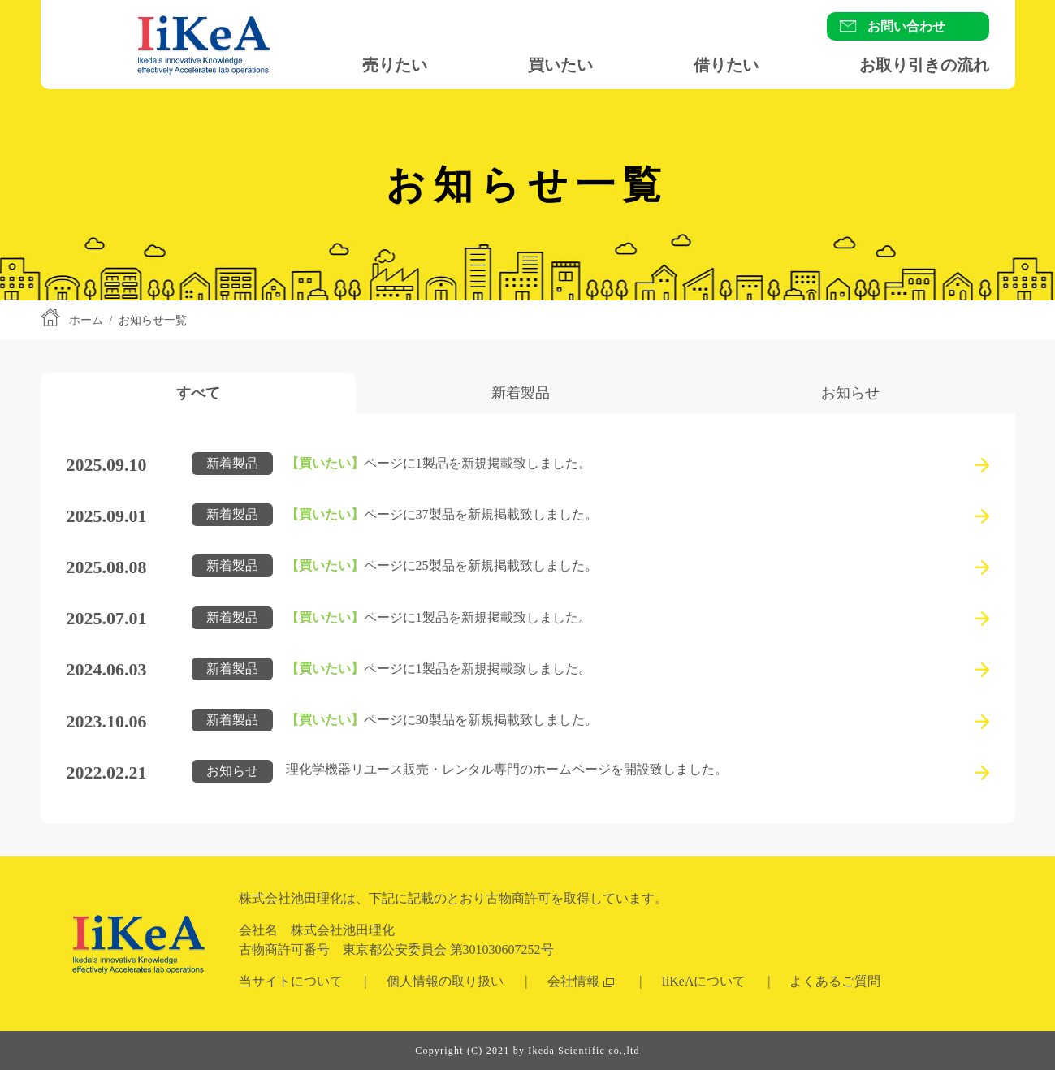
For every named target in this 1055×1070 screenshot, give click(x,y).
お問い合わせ (906, 26)
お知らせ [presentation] (850, 393)
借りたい (726, 65)
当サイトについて (291, 981)
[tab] (198, 393)
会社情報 (573, 981)
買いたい (560, 65)
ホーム (86, 320)
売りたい (394, 65)
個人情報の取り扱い (445, 981)
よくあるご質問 (834, 981)
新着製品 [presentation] (520, 393)
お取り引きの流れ (924, 65)
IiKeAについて (704, 981)
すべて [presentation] (198, 393)
